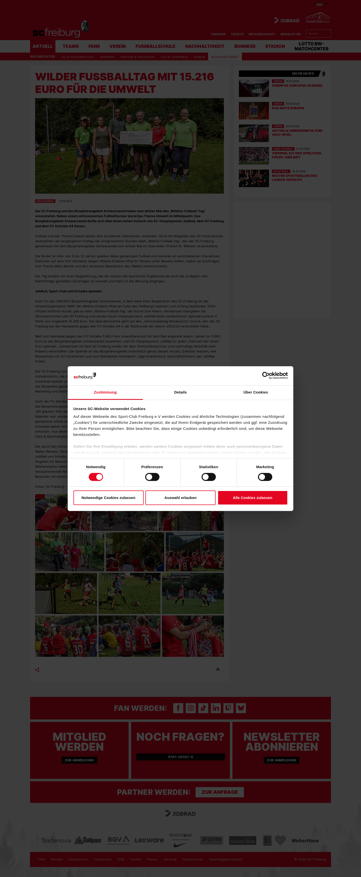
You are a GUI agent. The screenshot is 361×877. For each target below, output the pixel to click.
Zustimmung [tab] (105, 392)
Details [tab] (180, 392)
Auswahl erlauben (180, 497)
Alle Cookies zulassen (253, 497)
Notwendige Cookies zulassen (108, 497)
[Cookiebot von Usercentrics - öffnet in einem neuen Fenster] (266, 376)
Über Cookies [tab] (255, 392)
